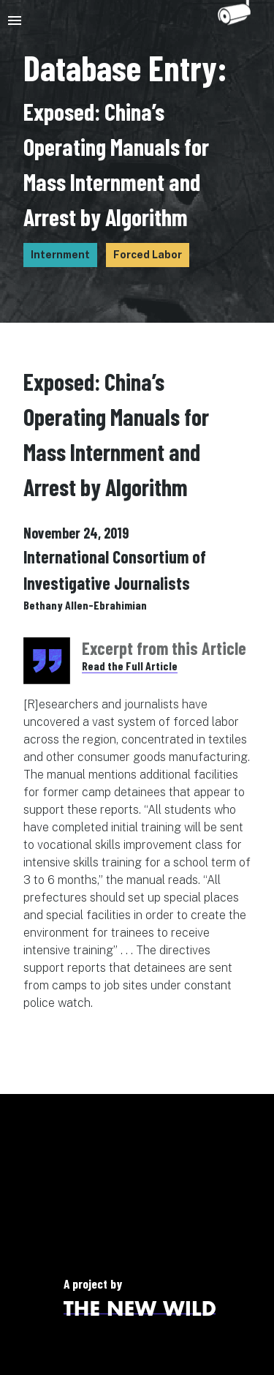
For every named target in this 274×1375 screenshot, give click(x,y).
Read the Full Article (130, 665)
